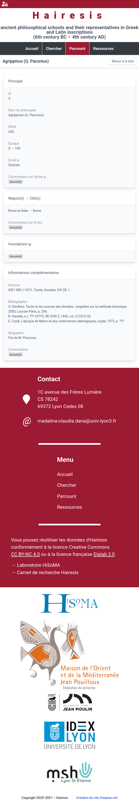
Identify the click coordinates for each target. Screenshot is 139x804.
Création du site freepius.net (97, 798)
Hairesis (69, 15)
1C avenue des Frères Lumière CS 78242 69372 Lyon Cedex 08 (62, 399)
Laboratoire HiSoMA (38, 565)
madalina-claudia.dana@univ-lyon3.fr (69, 421)
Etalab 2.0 (104, 554)
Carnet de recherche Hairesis (48, 572)
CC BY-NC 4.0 (25, 554)
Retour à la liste (123, 61)
